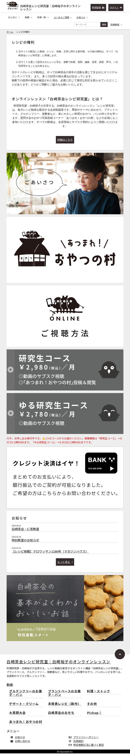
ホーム (10, 32)
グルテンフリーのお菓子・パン (25, 694)
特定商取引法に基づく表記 (87, 745)
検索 (104, 24)
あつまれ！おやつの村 (25, 722)
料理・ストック (98, 692)
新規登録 (98, 7)
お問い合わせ (21, 741)
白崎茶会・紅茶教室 (25, 529)
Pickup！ (94, 713)
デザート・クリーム (24, 704)
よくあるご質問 (62, 17)
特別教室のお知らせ (25, 541)
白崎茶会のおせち (61, 713)
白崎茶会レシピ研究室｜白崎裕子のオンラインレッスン (50, 7)
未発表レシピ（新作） (64, 704)
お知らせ (82, 17)
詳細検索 (116, 24)
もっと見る (65, 562)
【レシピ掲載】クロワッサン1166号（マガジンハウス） (50, 552)
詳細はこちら (65, 140)
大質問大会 (17, 713)
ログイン (116, 7)
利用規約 (76, 741)
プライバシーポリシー (84, 738)
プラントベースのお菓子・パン (64, 694)
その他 (92, 704)
